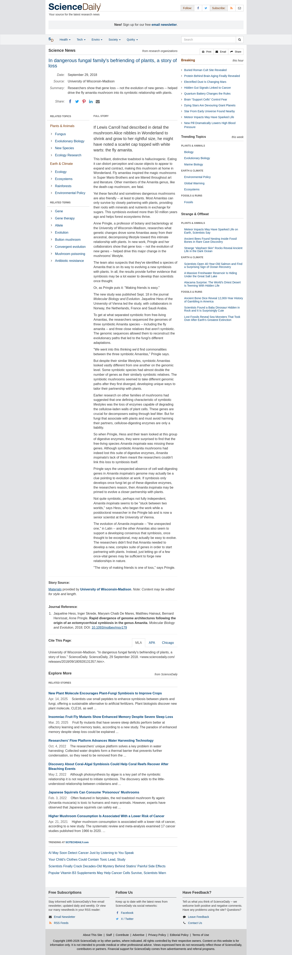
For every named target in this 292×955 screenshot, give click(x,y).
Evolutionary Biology (69, 141)
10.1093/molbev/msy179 (109, 627)
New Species (64, 148)
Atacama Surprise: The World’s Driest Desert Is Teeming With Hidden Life (212, 284)
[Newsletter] (239, 8)
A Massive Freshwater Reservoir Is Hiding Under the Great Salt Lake (210, 274)
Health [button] (65, 39)
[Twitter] (77, 101)
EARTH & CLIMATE (192, 170)
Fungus (60, 134)
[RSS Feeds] (232, 8)
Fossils (188, 202)
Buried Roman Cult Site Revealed (205, 70)
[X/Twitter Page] (206, 8)
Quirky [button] (132, 39)
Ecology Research (68, 155)
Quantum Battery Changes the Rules (207, 93)
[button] (207, 52)
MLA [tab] (138, 642)
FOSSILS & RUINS (191, 195)
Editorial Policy (179, 935)
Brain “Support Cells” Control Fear (205, 99)
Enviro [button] (97, 39)
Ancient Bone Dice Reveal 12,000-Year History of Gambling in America (213, 300)
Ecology (61, 172)
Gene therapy (65, 218)
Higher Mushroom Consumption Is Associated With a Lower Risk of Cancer (106, 816)
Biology (188, 152)
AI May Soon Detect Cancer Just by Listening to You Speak (91, 853)
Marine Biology (193, 164)
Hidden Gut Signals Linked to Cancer (207, 87)
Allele (59, 225)
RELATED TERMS (60, 202)
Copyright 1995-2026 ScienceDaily (75, 940)
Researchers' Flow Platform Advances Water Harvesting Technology (101, 740)
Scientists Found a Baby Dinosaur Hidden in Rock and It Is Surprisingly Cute (212, 309)
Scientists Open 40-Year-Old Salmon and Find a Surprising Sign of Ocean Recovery (213, 265)
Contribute (122, 935)
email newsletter (164, 24)
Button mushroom (68, 239)
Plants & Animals (62, 126)
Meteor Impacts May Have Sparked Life (209, 117)
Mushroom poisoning (70, 254)
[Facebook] (70, 101)
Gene (59, 211)
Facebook (127, 912)
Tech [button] (81, 39)
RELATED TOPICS (60, 116)
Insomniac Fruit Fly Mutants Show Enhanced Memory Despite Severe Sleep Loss (110, 717)
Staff (109, 935)
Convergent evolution (70, 246)
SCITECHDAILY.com (77, 842)
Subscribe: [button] (218, 8)
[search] (240, 39)
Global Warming (194, 183)
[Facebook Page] (198, 8)
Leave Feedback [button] (198, 916)
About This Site (92, 935)
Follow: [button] (187, 8)
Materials (55, 589)
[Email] (97, 101)
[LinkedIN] (90, 101)
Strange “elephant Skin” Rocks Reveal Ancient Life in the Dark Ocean (213, 249)
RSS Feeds (61, 923)
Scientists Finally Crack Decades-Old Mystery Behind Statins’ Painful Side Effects (106, 866)
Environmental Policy (70, 193)
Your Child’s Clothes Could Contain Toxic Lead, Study (87, 859)
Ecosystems (63, 179)
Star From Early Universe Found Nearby (209, 111)
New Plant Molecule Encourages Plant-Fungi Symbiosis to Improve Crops (105, 693)
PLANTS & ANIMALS (193, 145)
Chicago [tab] (168, 642)
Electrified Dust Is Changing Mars (205, 81)
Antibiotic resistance (69, 260)
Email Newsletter (64, 916)
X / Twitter (127, 918)
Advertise (138, 935)
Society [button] (114, 39)
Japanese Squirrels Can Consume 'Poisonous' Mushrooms (93, 792)
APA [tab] (152, 642)
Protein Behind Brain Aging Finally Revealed (212, 76)
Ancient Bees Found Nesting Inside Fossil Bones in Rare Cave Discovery (210, 240)
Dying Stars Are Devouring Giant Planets (209, 105)
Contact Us (195, 923)
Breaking (188, 60)
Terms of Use (200, 935)
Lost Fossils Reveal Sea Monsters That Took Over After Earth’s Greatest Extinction (212, 318)
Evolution (61, 232)
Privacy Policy (157, 935)
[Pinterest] (84, 101)
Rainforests (63, 186)
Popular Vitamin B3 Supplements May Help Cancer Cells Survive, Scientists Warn (107, 873)
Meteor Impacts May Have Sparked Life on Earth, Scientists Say (211, 231)
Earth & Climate (61, 163)
